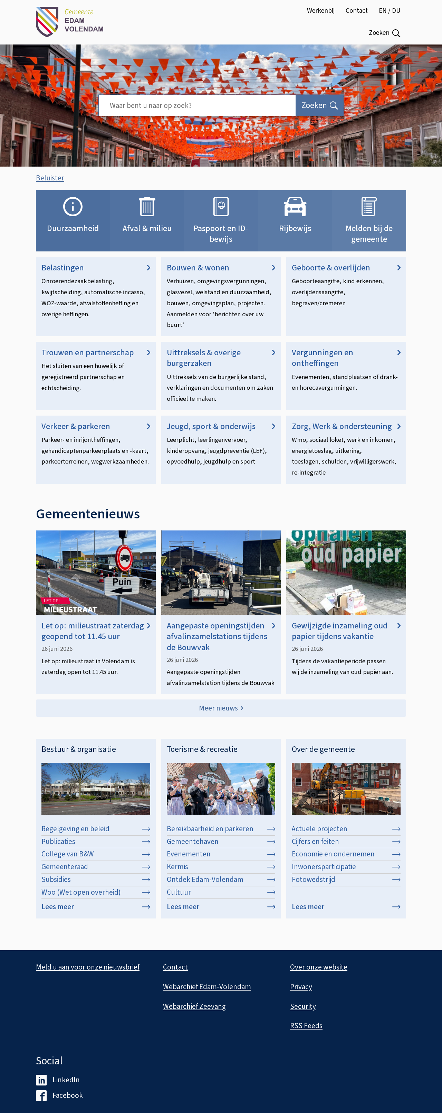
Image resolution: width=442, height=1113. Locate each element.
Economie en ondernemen (346, 861)
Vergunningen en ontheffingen (346, 365)
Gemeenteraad (95, 874)
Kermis (221, 874)
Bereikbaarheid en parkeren (221, 836)
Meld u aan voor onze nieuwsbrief (88, 967)
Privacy (301, 987)
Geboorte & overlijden (346, 275)
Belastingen (95, 275)
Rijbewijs (295, 235)
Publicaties (95, 848)
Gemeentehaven (221, 848)
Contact (357, 11)
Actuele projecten (346, 836)
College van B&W (95, 861)
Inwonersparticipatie (346, 874)
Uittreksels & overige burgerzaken (221, 365)
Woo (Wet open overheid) (95, 899)
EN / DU (390, 11)
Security (303, 1006)
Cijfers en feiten (346, 848)
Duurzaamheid (73, 235)
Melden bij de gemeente (369, 240)
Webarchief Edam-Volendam (207, 987)
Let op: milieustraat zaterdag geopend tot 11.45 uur (95, 638)
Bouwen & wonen (221, 275)
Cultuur (221, 899)
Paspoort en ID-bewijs (220, 240)
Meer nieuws (218, 715)
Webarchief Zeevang (194, 1006)
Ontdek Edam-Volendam (221, 886)
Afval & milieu (147, 235)
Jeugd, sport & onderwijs (221, 433)
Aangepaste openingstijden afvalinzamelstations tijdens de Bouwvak (221, 644)
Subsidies (95, 886)
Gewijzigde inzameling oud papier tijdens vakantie (346, 638)
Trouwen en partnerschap (95, 360)
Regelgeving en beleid (95, 836)
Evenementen (221, 861)
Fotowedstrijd (346, 886)
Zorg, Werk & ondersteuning (346, 433)
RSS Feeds (306, 1026)
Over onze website (318, 967)
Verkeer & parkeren (95, 433)
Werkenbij (321, 11)
